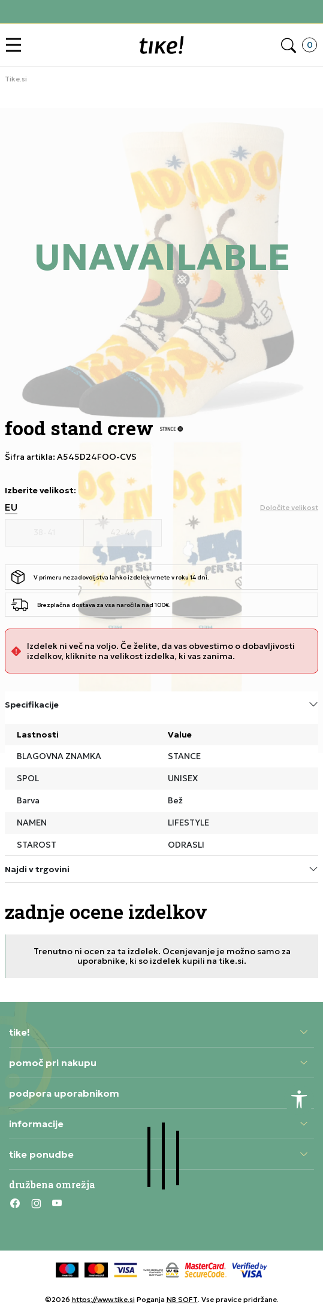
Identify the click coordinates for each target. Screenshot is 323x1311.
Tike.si (16, 79)
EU (11, 507)
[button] (16, 45)
